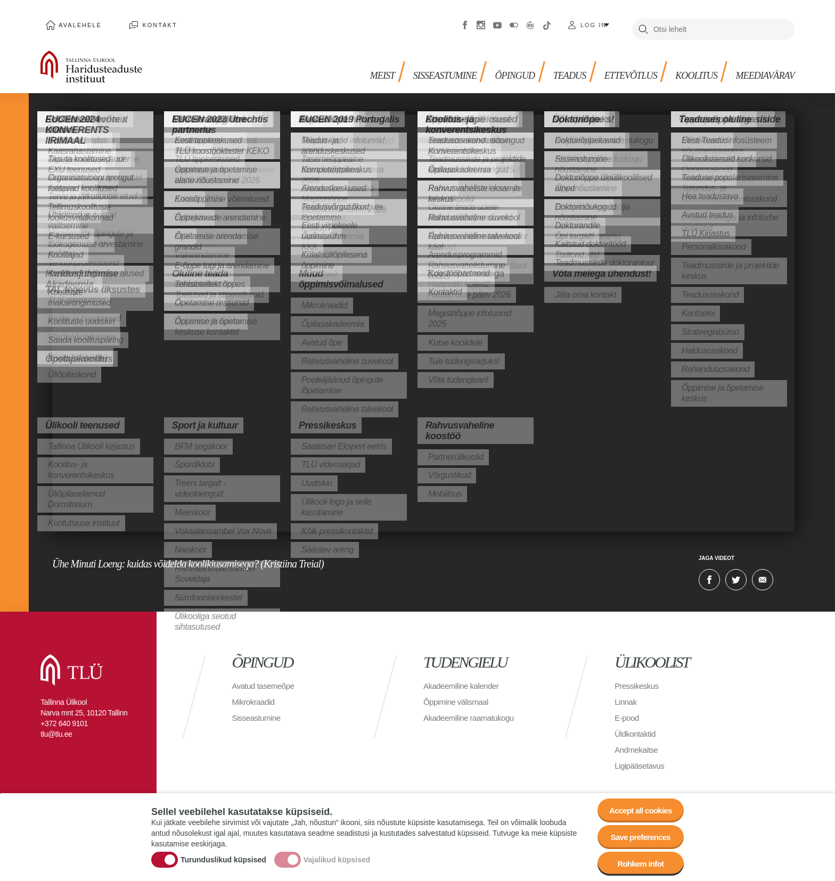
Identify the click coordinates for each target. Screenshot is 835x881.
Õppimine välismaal (458, 693)
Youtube (497, 21)
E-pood (628, 709)
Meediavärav (762, 64)
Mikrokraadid (255, 693)
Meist (355, 64)
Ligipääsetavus (641, 757)
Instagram (481, 21)
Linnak (626, 693)
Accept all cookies (637, 803)
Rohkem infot (637, 862)
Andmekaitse (638, 741)
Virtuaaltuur (530, 21)
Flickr (514, 21)
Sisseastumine (421, 64)
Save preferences (637, 832)
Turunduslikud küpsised (223, 856)
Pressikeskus (638, 677)
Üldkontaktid (636, 725)
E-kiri (762, 571)
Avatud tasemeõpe (265, 677)
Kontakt (145, 21)
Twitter (736, 571)
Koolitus (688, 64)
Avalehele (75, 21)
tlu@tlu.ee (56, 726)
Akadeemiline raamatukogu (471, 709)
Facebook (465, 21)
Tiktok (547, 21)
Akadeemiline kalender (463, 677)
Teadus (553, 64)
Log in (593, 21)
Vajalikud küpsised (337, 856)
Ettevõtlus (618, 64)
